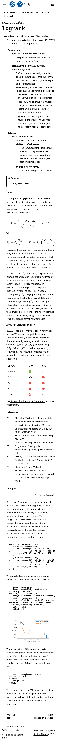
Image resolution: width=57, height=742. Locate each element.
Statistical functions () (35, 12)
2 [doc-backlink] (7, 435)
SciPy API (13, 12)
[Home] (4, 12)
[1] (24, 198)
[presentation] (30, 224)
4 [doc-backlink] (7, 456)
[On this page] (52, 4)
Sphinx (20, 734)
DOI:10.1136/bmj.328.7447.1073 (31, 442)
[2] (18, 502)
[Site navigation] (4, 4)
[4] (17, 90)
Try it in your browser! (44, 495)
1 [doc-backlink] (7, 418)
